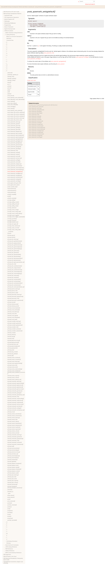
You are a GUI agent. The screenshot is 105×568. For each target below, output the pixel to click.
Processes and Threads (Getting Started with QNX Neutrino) (43, 105)
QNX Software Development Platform (14, 7)
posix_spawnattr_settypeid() (35, 135)
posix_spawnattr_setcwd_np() (36, 121)
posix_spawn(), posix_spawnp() (36, 106)
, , (12, 186)
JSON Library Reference (11, 547)
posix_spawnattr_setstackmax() (36, 134)
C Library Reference (38, 7)
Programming (7, 25)
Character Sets (9, 40)
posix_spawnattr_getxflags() (35, 113)
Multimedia (7, 21)
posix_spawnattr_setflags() (35, 122)
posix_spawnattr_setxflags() (35, 137)
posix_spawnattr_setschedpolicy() (37, 129)
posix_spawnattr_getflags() (35, 111)
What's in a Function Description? (14, 36)
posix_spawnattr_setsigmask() (36, 132)
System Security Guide (9, 29)
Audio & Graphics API (9, 19)
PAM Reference (9, 549)
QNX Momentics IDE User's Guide (11, 11)
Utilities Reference (9, 550)
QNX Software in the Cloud (9, 556)
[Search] (94, 1)
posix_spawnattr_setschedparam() (37, 127)
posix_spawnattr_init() (34, 114)
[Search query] (87, 1)
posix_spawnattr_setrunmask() (36, 126)
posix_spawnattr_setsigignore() (36, 130)
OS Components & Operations (11, 17)
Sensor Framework (8, 27)
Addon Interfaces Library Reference (13, 32)
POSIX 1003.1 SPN (31, 80)
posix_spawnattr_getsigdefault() (36, 110)
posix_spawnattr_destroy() (35, 108)
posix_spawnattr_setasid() (35, 116)
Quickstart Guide (8, 15)
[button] (2, 11)
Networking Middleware (10, 23)
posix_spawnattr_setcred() (35, 119)
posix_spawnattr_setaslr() (35, 118)
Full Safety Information (11, 541)
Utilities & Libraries (28, 7)
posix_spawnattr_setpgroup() (36, 124)
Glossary (8, 543)
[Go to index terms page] (78, 1)
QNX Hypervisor (7, 554)
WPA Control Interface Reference (13, 552)
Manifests (8, 38)
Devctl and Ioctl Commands (11, 545)
